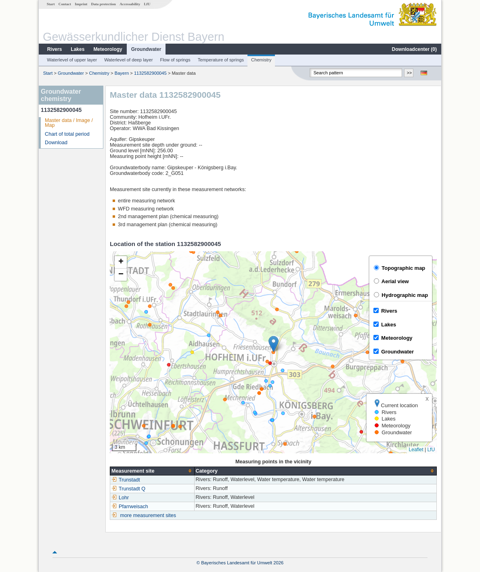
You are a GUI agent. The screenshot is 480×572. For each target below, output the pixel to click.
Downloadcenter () (414, 49)
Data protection (103, 4)
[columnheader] (152, 471)
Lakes (77, 49)
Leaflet (416, 449)
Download (56, 142)
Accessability (129, 4)
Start (51, 4)
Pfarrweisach (129, 506)
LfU (147, 4)
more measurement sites (148, 515)
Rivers (54, 49)
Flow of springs (175, 59)
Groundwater (146, 49)
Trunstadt (125, 480)
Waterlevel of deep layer (128, 59)
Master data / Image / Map (69, 123)
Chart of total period (67, 134)
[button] (273, 344)
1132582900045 (150, 73)
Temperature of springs (221, 59)
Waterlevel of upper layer (72, 59)
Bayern (122, 73)
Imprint (81, 4)
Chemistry (261, 59)
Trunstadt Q (128, 489)
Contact (65, 4)
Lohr (120, 497)
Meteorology (107, 49)
